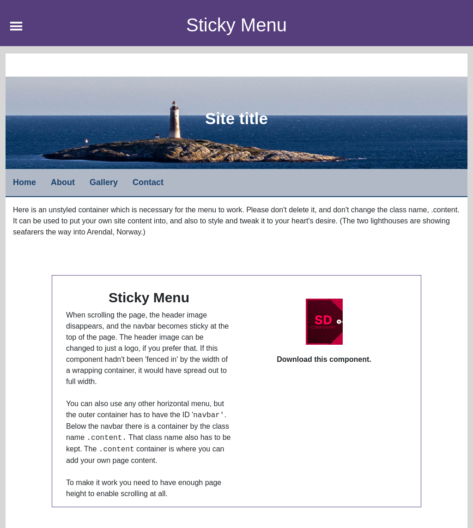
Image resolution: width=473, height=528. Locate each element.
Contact (148, 182)
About (63, 182)
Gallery (104, 182)
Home (24, 182)
